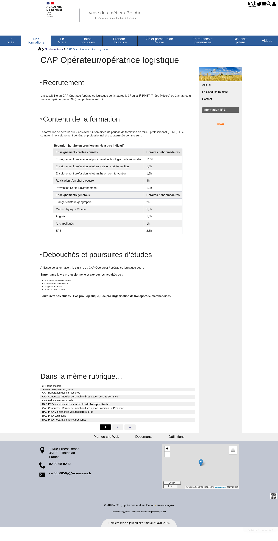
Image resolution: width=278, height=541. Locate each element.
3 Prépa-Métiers (51, 389)
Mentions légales (165, 510)
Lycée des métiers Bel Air (122, 14)
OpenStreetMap (218, 492)
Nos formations (54, 49)
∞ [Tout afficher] (130, 431)
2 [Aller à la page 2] (117, 431)
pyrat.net (124, 517)
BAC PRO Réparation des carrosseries (64, 423)
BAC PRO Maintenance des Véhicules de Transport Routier (76, 408)
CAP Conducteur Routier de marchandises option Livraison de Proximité (83, 412)
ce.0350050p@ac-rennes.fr (70, 478)
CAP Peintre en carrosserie (57, 404)
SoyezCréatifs (146, 517)
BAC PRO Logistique (54, 420)
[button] (265, 4)
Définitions (168, 441)
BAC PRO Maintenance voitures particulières (67, 416)
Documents (143, 441)
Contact (207, 99)
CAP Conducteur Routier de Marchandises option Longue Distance (80, 400)
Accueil (206, 84)
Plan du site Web (115, 441)
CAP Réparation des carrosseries (61, 397)
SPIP (167, 517)
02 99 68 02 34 (60, 469)
